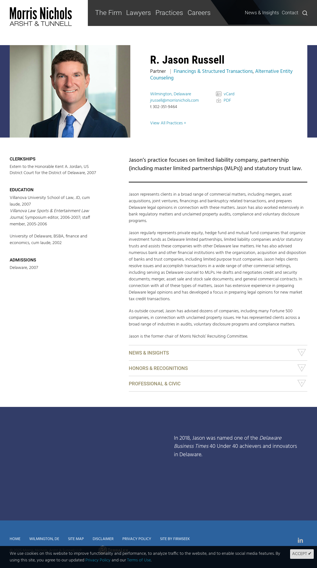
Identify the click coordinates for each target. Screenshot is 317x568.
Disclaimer (103, 539)
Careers (191, 13)
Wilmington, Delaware (170, 94)
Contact (290, 13)
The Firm (107, 13)
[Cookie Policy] (158, 557)
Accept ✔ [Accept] (302, 553)
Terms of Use (139, 560)
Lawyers (135, 13)
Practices (163, 13)
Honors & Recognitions (158, 368)
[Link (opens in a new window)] (300, 540)
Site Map (76, 539)
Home (15, 539)
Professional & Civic (155, 383)
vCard (229, 94)
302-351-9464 (165, 106)
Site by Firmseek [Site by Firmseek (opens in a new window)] (175, 539)
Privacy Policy (136, 539)
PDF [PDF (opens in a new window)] (227, 100)
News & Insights (265, 13)
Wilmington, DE (44, 539)
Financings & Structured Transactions (213, 72)
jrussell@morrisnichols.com (174, 100)
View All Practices (166, 123)
